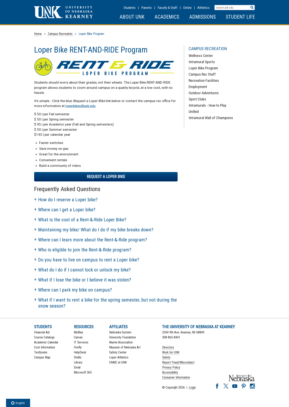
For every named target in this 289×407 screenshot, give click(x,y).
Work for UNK (170, 352)
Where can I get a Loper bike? (66, 210)
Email (77, 367)
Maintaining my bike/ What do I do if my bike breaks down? (95, 230)
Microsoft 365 (83, 372)
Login (192, 387)
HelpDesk (80, 352)
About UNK (132, 17)
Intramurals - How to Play (207, 105)
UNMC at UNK (118, 362)
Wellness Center (201, 55)
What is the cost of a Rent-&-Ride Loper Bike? (82, 220)
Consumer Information (176, 377)
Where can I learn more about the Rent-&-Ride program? (92, 240)
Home (38, 34)
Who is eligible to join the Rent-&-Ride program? (84, 250)
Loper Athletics (118, 357)
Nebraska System (120, 332)
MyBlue (78, 332)
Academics (167, 17)
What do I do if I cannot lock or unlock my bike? (84, 270)
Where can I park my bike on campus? (75, 290)
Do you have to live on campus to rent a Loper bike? (88, 260)
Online (187, 8)
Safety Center (118, 352)
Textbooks (40, 352)
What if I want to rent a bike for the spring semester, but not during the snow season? (107, 303)
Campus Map (42, 357)
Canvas (78, 337)
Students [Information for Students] (129, 8)
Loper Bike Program (203, 68)
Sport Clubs (197, 99)
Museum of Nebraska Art (124, 347)
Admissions (202, 17)
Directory (168, 347)
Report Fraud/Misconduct (178, 362)
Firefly (78, 347)
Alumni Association (121, 342)
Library (78, 362)
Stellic (78, 357)
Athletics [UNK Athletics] (203, 8)
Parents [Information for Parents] (146, 8)
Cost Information (44, 347)
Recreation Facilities (204, 80)
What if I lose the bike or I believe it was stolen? (84, 280)
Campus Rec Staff (202, 74)
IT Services (81, 342)
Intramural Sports (202, 62)
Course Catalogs (44, 337)
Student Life (240, 17)
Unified (194, 111)
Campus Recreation (60, 34)
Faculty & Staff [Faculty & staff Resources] (167, 8)
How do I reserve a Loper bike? (68, 199)
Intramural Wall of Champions (211, 117)
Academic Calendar (46, 342)
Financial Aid (42, 332)
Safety (166, 357)
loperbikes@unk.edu (80, 106)
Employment (198, 86)
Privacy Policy (171, 367)
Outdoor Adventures (204, 93)
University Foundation (122, 337)
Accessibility (170, 372)
